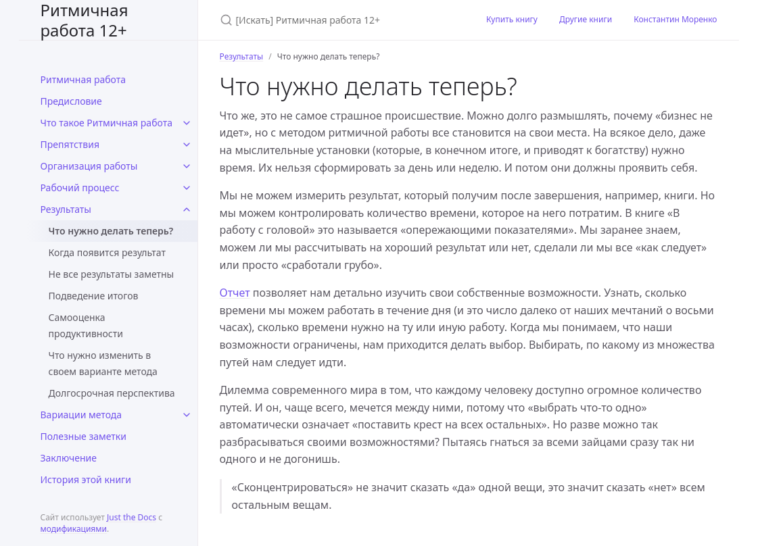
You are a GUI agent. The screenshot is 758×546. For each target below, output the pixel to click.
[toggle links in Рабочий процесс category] (186, 188)
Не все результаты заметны (111, 274)
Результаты (66, 209)
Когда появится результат (107, 252)
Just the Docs (131, 517)
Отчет (235, 292)
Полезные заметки (84, 436)
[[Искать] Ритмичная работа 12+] (336, 20)
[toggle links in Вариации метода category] (186, 415)
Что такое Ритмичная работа (106, 122)
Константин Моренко (675, 19)
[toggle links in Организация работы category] (186, 166)
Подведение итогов (94, 295)
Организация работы (89, 165)
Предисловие (71, 101)
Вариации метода (81, 414)
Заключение (69, 457)
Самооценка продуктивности (86, 325)
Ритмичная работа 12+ (84, 20)
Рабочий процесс (80, 187)
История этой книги (86, 479)
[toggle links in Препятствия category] (186, 144)
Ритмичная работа (83, 79)
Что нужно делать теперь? (111, 230)
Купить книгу (512, 19)
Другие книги (585, 19)
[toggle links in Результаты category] (186, 209)
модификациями (74, 529)
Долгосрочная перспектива (112, 393)
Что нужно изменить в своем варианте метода (103, 363)
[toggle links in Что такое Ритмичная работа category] (186, 123)
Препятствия (70, 144)
